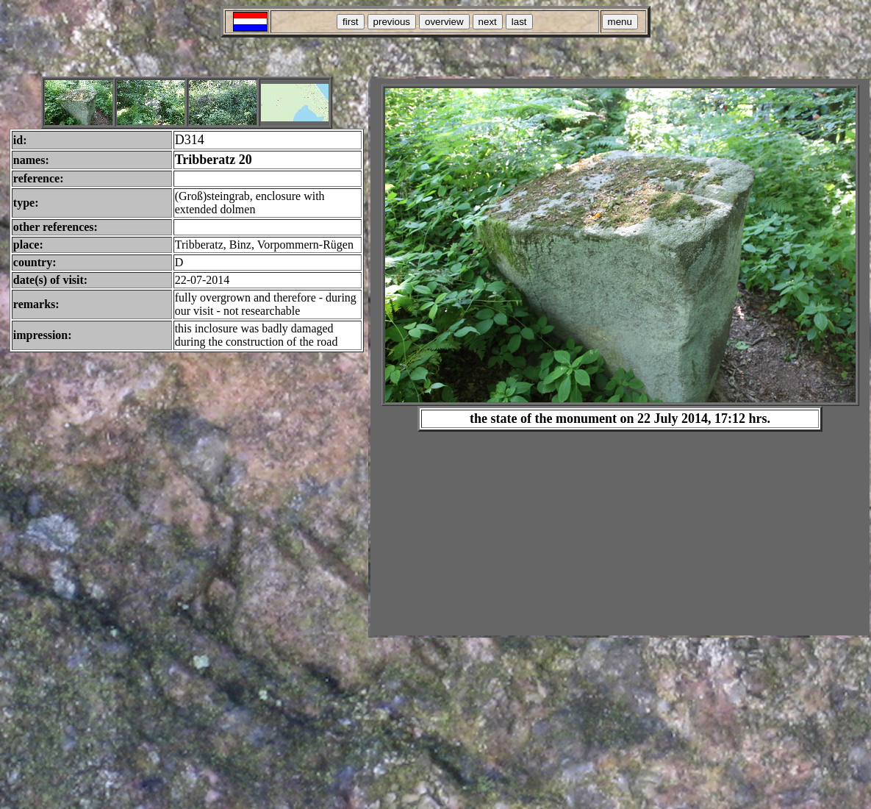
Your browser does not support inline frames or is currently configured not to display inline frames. (620, 357)
